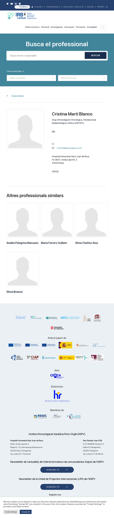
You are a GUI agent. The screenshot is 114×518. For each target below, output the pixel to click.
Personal (45, 27)
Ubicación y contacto (73, 7)
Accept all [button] (26, 512)
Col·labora (23, 7)
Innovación (69, 27)
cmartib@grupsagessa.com (69, 148)
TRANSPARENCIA (53, 7)
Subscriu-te (52, 470)
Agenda (90, 7)
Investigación (57, 27)
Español (101, 7)
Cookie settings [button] (11, 512)
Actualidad (92, 27)
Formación (80, 27)
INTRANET (38, 7)
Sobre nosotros (32, 27)
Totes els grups (69, 78)
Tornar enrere (17, 95)
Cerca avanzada (15, 71)
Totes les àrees (17, 78)
